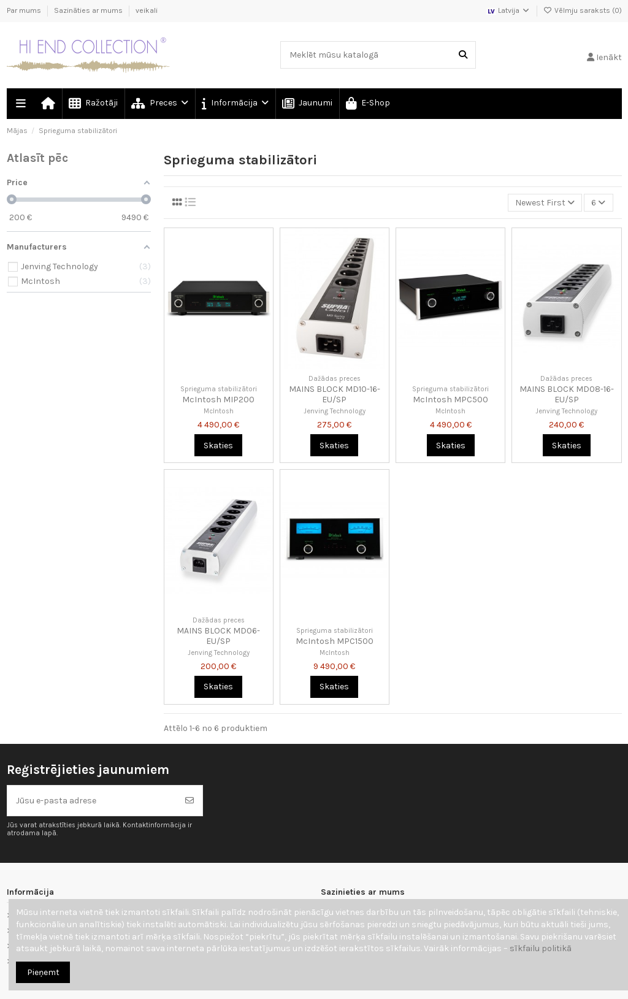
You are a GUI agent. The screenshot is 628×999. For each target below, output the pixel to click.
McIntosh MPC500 (450, 399)
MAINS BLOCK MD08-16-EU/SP (566, 394)
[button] (234, 103)
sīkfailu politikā (541, 948)
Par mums (25, 10)
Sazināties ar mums (89, 10)
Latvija (508, 10)
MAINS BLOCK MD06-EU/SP (218, 636)
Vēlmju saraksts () (582, 10)
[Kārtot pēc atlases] (545, 203)
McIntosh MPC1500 (334, 641)
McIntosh (219, 411)
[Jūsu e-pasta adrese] (92, 801)
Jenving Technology (335, 411)
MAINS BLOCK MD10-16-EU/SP (334, 394)
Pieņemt (43, 972)
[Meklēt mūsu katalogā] (463, 55)
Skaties (218, 445)
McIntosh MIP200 (218, 399)
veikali (147, 10)
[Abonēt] (189, 801)
